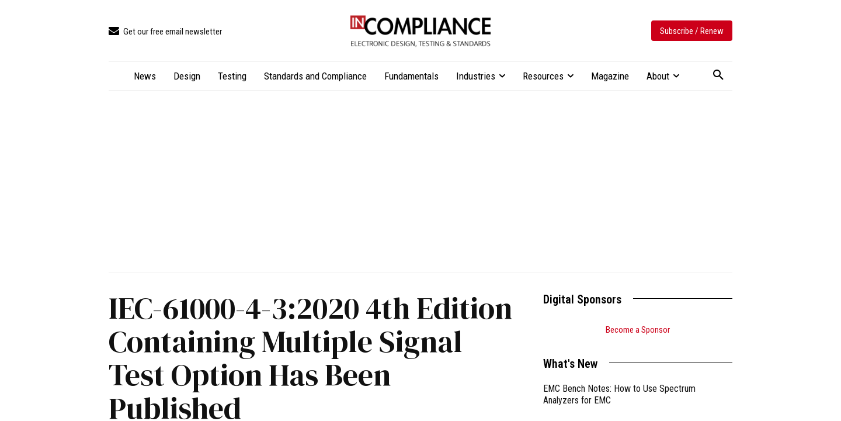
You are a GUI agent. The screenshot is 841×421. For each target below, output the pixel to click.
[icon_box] (165, 32)
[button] (718, 75)
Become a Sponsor (638, 330)
